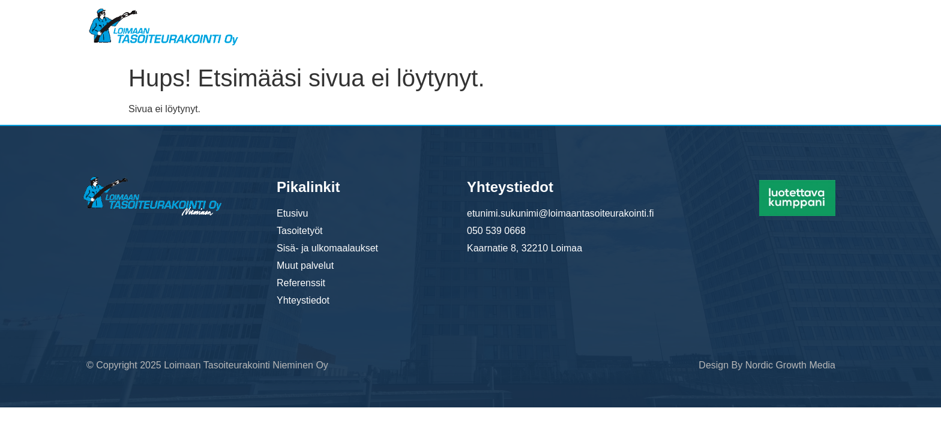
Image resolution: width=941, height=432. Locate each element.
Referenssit (735, 23)
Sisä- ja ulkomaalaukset (544, 23)
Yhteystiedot (814, 23)
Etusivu (374, 23)
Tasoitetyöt (441, 23)
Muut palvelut (654, 23)
